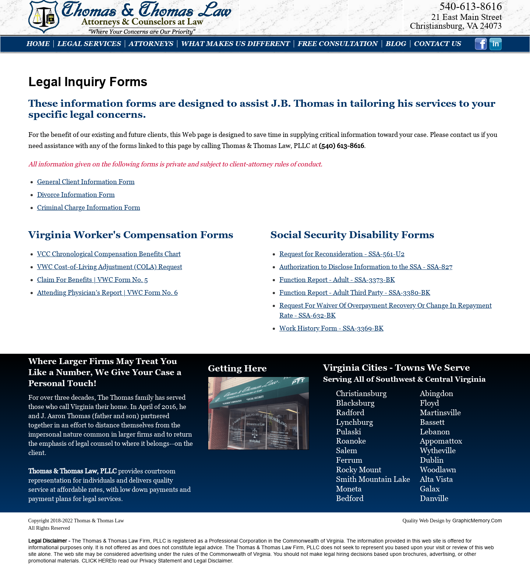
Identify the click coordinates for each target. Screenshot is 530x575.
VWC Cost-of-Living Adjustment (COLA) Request (109, 265)
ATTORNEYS (151, 43)
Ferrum (349, 456)
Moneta (349, 485)
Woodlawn (438, 466)
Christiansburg (361, 390)
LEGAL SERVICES (89, 43)
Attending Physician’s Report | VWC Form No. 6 (107, 290)
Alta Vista (436, 475)
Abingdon (436, 390)
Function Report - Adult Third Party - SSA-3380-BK (354, 290)
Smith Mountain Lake (373, 475)
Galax (430, 485)
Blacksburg (355, 399)
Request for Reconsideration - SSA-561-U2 (341, 253)
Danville (434, 494)
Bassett (432, 418)
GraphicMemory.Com (477, 517)
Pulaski (348, 428)
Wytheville (438, 447)
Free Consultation (338, 43)
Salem (346, 447)
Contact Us (437, 43)
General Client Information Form (86, 182)
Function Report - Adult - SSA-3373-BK (337, 278)
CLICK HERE (96, 557)
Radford (350, 409)
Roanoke (351, 437)
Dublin (432, 456)
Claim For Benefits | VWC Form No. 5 (92, 278)
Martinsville (440, 409)
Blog (396, 43)
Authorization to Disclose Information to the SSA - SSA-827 (365, 265)
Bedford (350, 494)
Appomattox (441, 437)
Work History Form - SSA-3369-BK (331, 325)
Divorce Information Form (76, 194)
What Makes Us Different (235, 43)
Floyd (429, 399)
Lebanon (435, 428)
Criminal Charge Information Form (88, 207)
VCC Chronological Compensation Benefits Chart (109, 253)
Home (38, 43)
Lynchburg (354, 418)
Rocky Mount (358, 466)
